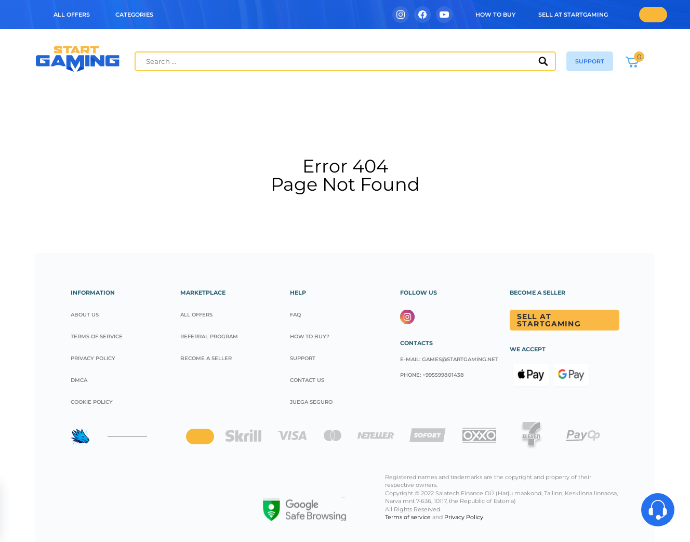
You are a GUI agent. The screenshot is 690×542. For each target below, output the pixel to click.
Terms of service (97, 336)
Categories (134, 14)
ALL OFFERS (72, 14)
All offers (196, 314)
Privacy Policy (93, 358)
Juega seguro (311, 402)
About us (85, 314)
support (589, 61)
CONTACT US (307, 380)
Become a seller (206, 358)
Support (302, 358)
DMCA (79, 380)
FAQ (295, 314)
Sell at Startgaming (549, 320)
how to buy (495, 15)
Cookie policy (92, 402)
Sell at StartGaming (573, 15)
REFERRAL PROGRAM (209, 336)
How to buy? (309, 336)
